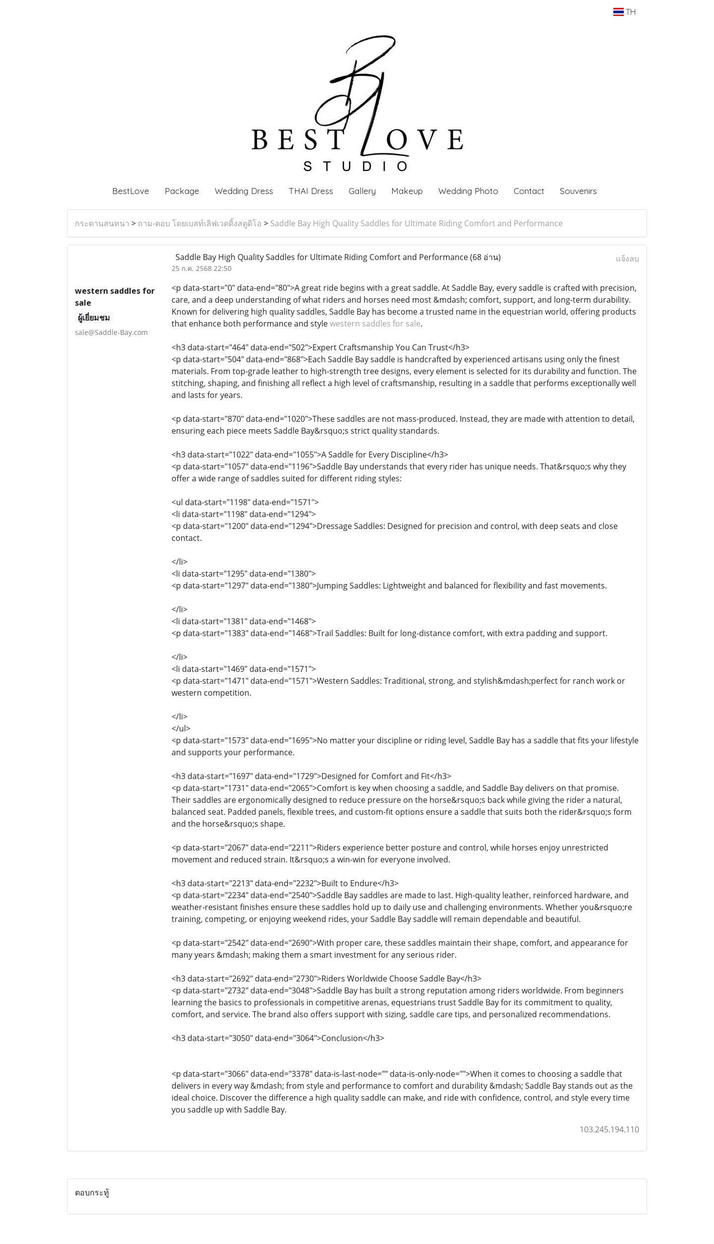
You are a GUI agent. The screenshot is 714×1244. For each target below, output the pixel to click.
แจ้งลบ (627, 258)
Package (182, 191)
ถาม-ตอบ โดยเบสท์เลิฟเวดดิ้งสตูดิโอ (200, 223)
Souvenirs (578, 191)
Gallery (362, 191)
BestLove (130, 191)
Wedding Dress (244, 191)
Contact (529, 191)
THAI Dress (311, 191)
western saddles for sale (375, 323)
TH (624, 12)
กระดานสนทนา (102, 223)
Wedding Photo (468, 191)
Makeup (407, 191)
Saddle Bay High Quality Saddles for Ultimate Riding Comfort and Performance (416, 223)
